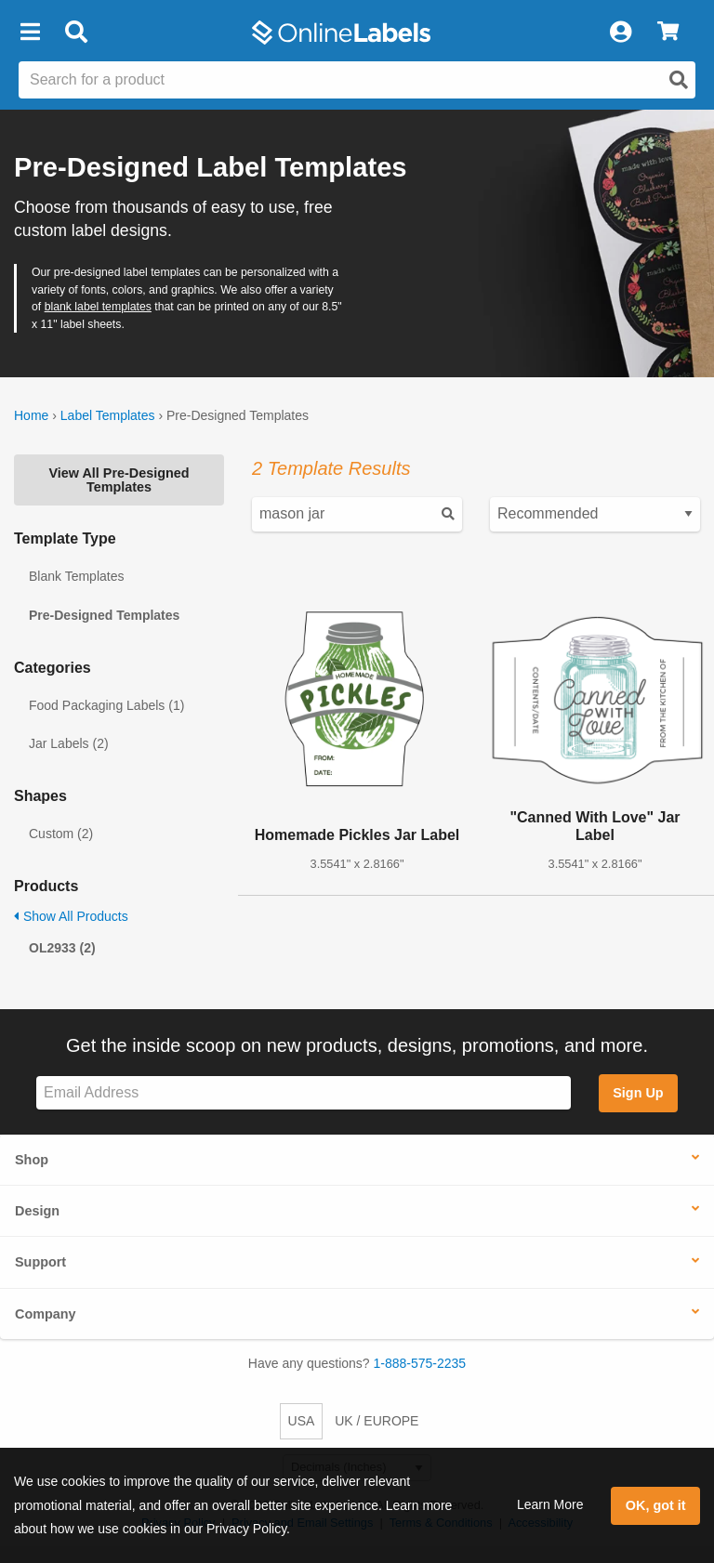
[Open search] (678, 80)
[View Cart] (668, 32)
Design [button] (37, 1210)
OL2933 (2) (62, 947)
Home (31, 415)
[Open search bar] (75, 32)
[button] (29, 32)
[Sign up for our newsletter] (303, 1093)
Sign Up (638, 1092)
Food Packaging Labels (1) (106, 705)
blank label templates (98, 306)
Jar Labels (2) (69, 743)
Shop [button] (31, 1159)
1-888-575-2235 (420, 1363)
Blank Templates (76, 576)
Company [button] (45, 1314)
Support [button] (40, 1261)
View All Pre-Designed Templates (118, 479)
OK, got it (656, 1505)
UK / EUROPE (376, 1420)
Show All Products (71, 916)
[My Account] (620, 32)
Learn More (550, 1504)
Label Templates (107, 415)
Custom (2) (61, 833)
